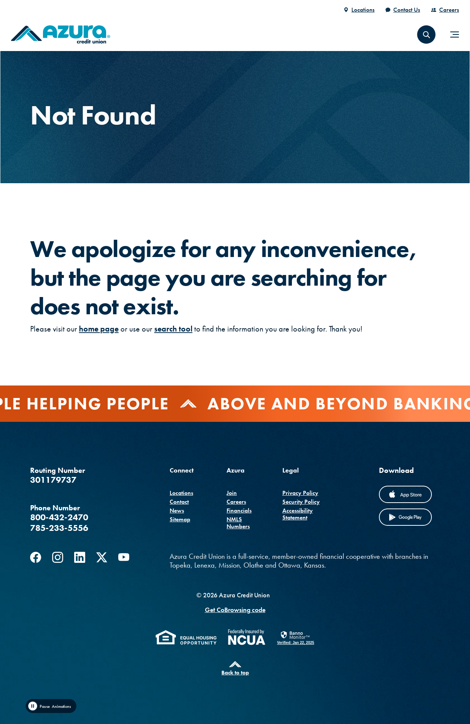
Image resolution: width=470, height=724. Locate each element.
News (177, 510)
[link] (295, 637)
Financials (239, 510)
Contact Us (406, 10)
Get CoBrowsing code (235, 609)
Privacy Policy (300, 493)
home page (99, 328)
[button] (426, 34)
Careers (449, 10)
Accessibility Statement (297, 514)
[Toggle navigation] (454, 34)
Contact (179, 502)
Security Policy (301, 502)
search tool (173, 328)
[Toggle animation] (51, 706)
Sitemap (180, 519)
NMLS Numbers (238, 522)
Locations (363, 10)
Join (232, 493)
